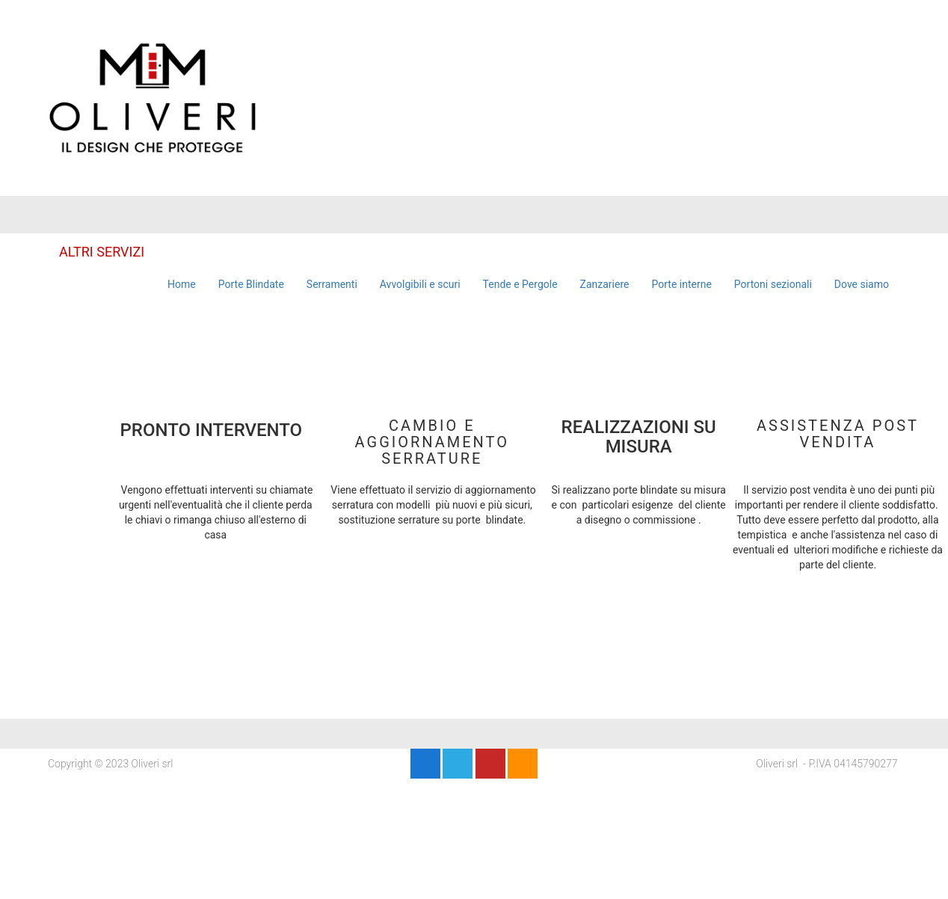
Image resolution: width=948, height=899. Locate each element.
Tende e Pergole (520, 284)
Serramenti (332, 284)
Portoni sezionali (773, 284)
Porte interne (681, 284)
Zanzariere (605, 284)
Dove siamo (861, 284)
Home (181, 284)
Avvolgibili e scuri (420, 284)
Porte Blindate (251, 284)
